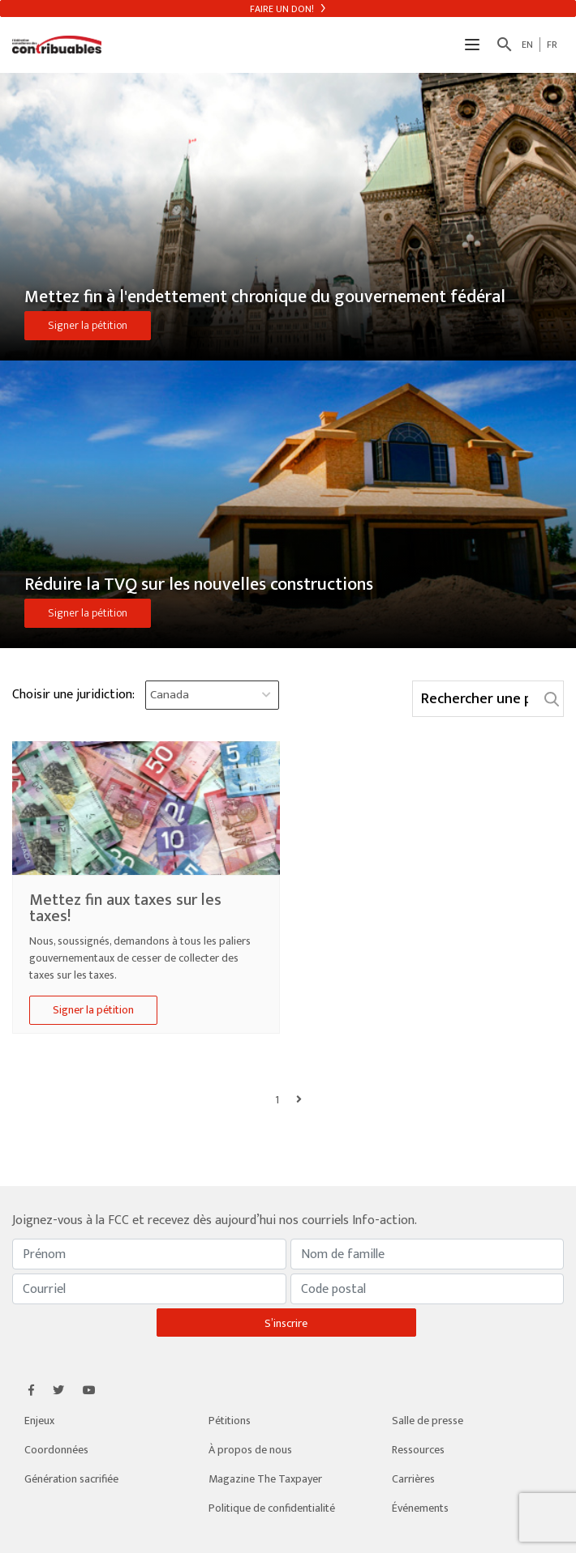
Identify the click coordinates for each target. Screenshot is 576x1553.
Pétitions (229, 1420)
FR (552, 44)
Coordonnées (56, 1449)
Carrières (413, 1479)
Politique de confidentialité (271, 1508)
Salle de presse (427, 1420)
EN (527, 44)
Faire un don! (287, 9)
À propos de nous (250, 1449)
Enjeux (39, 1420)
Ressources (418, 1449)
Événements (420, 1508)
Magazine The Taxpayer (265, 1479)
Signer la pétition (87, 325)
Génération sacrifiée (71, 1479)
